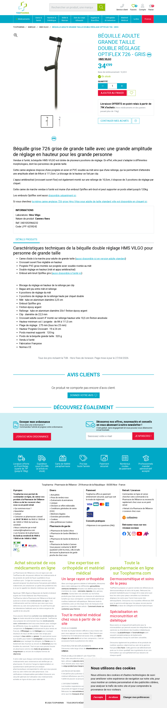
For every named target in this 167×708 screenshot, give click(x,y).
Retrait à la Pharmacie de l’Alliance (137, 508)
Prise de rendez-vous (59, 498)
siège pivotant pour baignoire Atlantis (77, 666)
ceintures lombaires (69, 589)
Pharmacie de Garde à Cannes (63, 544)
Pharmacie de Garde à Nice (62, 531)
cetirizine (16, 641)
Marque (32, 27)
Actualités (55, 495)
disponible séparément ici (62, 195)
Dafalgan (38, 631)
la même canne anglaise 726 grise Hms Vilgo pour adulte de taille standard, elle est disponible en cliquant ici (89, 201)
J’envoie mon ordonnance (32, 436)
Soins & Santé (38, 19)
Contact (17, 514)
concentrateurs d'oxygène (82, 691)
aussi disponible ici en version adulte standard (100, 258)
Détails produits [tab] (26, 239)
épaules (89, 591)
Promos (148, 19)
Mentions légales (57, 514)
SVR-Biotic (113, 606)
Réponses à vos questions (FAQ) (100, 525)
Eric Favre (121, 648)
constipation (38, 639)
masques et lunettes (80, 694)
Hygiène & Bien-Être (95, 19)
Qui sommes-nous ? (22, 508)
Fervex (47, 641)
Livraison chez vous (131, 511)
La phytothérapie (123, 633)
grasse (36, 636)
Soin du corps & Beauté (79, 19)
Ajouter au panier (112, 92)
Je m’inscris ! (143, 436)
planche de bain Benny (82, 661)
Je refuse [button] (113, 697)
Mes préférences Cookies (61, 522)
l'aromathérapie (138, 633)
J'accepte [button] (98, 697)
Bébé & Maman (65, 19)
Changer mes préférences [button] (136, 697)
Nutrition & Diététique (51, 19)
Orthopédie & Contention (110, 19)
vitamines (17, 654)
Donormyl (46, 644)
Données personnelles (60, 517)
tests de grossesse (41, 649)
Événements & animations (61, 500)
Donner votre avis (83, 395)
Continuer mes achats (115, 120)
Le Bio (136, 19)
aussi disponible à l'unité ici (66, 273)
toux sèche (26, 636)
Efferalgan (25, 631)
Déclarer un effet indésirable (62, 506)
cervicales (81, 591)
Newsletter (18, 511)
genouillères (95, 586)
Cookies (54, 519)
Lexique (53, 503)
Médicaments (23, 19)
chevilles (64, 594)
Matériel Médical (124, 19)
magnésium (18, 652)
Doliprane (28, 629)
